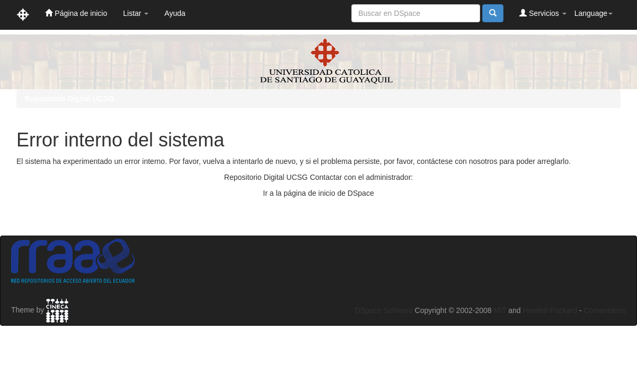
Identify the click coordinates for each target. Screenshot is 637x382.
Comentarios (605, 310)
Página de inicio (76, 13)
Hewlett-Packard (550, 310)
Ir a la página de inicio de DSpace (318, 193)
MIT (499, 310)
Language (593, 13)
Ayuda (174, 13)
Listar (135, 13)
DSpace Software (384, 310)
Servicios (543, 13)
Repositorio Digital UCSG (69, 98)
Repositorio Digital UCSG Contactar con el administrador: (318, 177)
